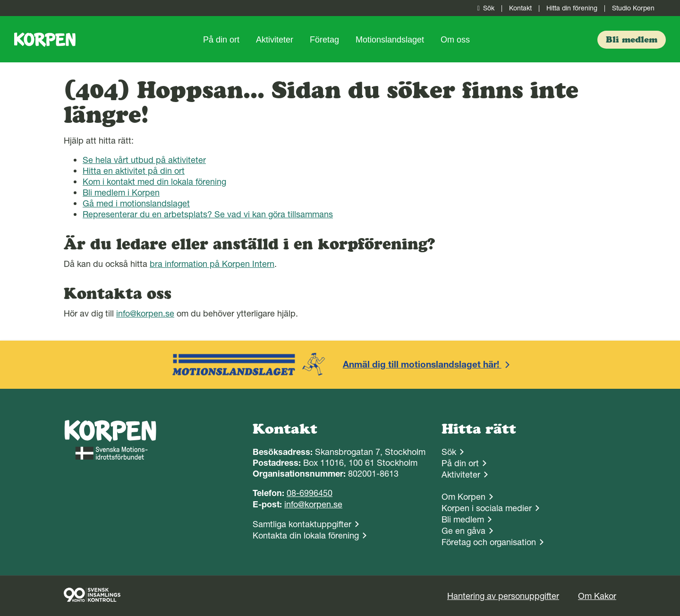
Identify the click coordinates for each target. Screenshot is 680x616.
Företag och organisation (489, 542)
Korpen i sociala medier (487, 508)
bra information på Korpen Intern (212, 263)
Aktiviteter (274, 39)
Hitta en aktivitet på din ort (134, 170)
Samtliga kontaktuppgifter (302, 524)
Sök (484, 8)
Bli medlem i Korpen (121, 192)
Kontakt (520, 8)
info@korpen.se (145, 313)
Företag (324, 39)
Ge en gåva (463, 530)
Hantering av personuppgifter (503, 595)
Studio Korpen (633, 8)
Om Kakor (597, 595)
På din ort (221, 39)
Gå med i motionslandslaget (136, 203)
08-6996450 (309, 493)
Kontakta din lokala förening (306, 535)
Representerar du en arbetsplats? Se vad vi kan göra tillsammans (208, 214)
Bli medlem (463, 519)
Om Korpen (463, 496)
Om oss (455, 39)
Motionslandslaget (390, 39)
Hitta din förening (571, 8)
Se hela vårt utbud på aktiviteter (144, 159)
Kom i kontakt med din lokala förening (154, 181)
